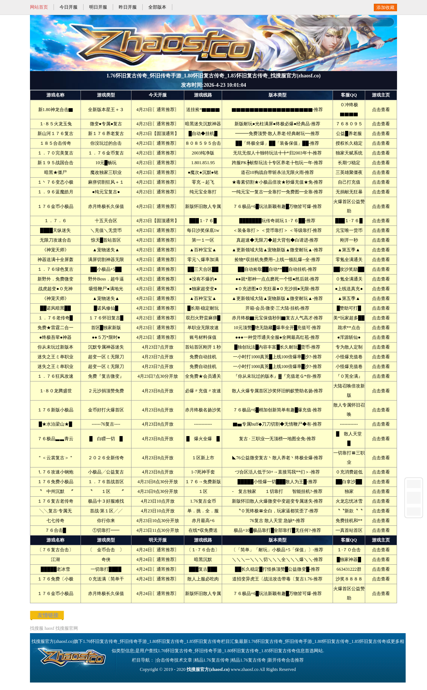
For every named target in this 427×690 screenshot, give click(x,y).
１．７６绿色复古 (55, 269)
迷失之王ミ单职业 (55, 356)
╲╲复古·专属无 (55, 510)
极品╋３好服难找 (106, 501)
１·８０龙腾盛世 (55, 390)
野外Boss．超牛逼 (106, 279)
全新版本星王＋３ (106, 109)
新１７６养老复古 (106, 133)
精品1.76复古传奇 (211, 660)
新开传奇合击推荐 (286, 660)
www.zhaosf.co (244, 669)
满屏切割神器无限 (106, 259)
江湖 (55, 559)
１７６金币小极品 (55, 206)
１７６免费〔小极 (55, 579)
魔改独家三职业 (106, 172)
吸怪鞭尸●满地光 (106, 288)
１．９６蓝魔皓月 (55, 191)
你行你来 (106, 520)
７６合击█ (55, 530)
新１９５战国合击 (55, 162)
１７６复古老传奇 (55, 501)
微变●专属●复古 (106, 123)
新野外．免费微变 (55, 279)
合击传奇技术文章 (174, 660)
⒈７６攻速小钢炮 (55, 472)
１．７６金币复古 (106, 153)
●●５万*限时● (106, 337)
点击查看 (381, 109)
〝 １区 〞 (106, 491)
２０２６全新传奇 (106, 457)
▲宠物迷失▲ (106, 249)
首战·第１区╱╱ (106, 510)
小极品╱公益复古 (106, 472)
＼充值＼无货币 (106, 230)
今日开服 (69, 7)
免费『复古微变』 (106, 376)
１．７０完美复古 (55, 153)
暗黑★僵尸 (55, 172)
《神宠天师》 (55, 249)
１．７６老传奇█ (55, 318)
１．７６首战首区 (106, 481)
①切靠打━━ (106, 530)
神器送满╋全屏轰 (55, 259)
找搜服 (36, 628)
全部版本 (157, 7)
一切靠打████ (106, 569)
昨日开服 (128, 7)
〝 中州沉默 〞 (55, 491)
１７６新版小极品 (55, 410)
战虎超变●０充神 (55, 288)
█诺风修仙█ (106, 308)
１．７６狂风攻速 (55, 376)
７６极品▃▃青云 (55, 438)
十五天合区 (106, 220)
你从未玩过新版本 (55, 347)
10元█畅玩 (106, 162)
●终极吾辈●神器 (55, 337)
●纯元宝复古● (106, 191)
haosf (49, 628)
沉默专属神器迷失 (106, 347)
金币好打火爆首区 (106, 410)
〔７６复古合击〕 (55, 549)
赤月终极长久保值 (106, 206)
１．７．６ (55, 220)
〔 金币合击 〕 (106, 549)
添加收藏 (385, 7)
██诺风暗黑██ (55, 308)
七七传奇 (55, 520)
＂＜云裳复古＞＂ (55, 457)
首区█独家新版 (106, 327)
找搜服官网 (66, 628)
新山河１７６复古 (55, 133)
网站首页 (39, 7)
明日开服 (98, 7)
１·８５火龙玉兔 (55, 123)
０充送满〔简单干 (106, 579)
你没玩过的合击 (106, 143)
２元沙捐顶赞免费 (106, 390)
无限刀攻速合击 (55, 240)
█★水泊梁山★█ (55, 424)
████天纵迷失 (55, 230)
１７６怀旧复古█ (106, 318)
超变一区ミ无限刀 (106, 356)
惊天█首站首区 (106, 240)
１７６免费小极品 (55, 481)
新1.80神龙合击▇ (55, 109)
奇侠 (106, 559)
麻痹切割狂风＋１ (106, 182)
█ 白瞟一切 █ (105, 438)
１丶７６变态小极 (55, 182)
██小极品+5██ (106, 269)
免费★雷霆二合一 (55, 327)
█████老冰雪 (55, 569)
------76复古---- (106, 424)
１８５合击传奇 (55, 143)
